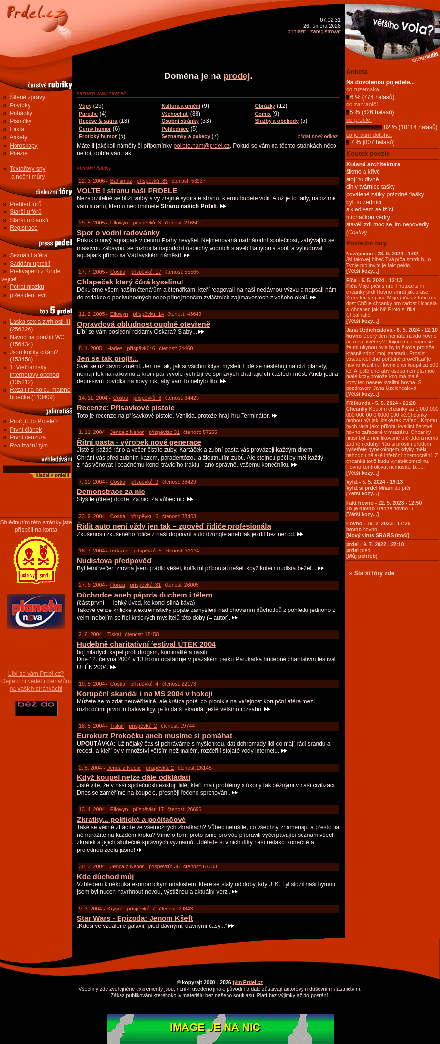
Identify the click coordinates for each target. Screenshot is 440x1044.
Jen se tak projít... (107, 358)
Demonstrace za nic (111, 491)
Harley (114, 348)
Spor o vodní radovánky (118, 232)
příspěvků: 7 (141, 908)
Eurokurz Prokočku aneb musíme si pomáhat (154, 735)
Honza (117, 585)
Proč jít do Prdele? (34, 421)
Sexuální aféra (28, 255)
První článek (26, 429)
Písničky (20, 121)
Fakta (17, 129)
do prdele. (359, 120)
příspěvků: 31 (164, 432)
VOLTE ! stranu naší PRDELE (127, 190)
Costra (117, 272)
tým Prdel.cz (248, 982)
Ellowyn (119, 222)
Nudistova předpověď (114, 560)
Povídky (20, 105)
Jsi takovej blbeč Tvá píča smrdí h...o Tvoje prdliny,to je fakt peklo (388, 262)
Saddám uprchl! (30, 263)
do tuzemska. (363, 89)
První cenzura (28, 437)
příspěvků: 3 (147, 222)
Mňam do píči (378, 487)
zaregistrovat (325, 31)
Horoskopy (23, 145)
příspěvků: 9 (144, 482)
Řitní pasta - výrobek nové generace (139, 442)
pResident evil (28, 295)
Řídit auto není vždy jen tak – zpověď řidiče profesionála (174, 526)
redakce (119, 550)
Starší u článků (29, 220)
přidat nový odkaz (317, 136)
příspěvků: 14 (148, 314)
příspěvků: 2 (143, 726)
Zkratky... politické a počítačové (131, 819)
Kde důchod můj (105, 876)
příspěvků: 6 (141, 348)
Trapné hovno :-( (384, 508)
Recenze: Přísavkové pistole (126, 407)
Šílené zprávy (27, 97)
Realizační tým (29, 445)
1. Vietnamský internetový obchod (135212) (34, 375)
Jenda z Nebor (127, 432)
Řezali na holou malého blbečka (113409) (40, 394)
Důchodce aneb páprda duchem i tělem (144, 595)
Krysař (114, 908)
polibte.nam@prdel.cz (201, 145)
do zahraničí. (362, 104)
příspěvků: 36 (164, 866)
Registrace (23, 227)
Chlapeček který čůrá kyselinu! (130, 282)
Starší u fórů (25, 212)
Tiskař (114, 634)
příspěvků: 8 (147, 398)
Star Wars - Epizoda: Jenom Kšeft (135, 918)
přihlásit (297, 31)
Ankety (19, 137)
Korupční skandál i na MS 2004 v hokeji (144, 693)
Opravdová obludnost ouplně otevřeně (143, 324)
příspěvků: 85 (152, 181)
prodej (237, 76)
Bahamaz (121, 181)
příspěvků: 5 (148, 550)
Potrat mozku (27, 286)
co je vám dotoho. (369, 135)
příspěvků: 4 (144, 683)
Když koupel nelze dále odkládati (133, 777)
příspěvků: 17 (145, 272)
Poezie (19, 153)
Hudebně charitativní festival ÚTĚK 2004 (146, 644)
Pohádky (21, 113)
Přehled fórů (25, 204)
